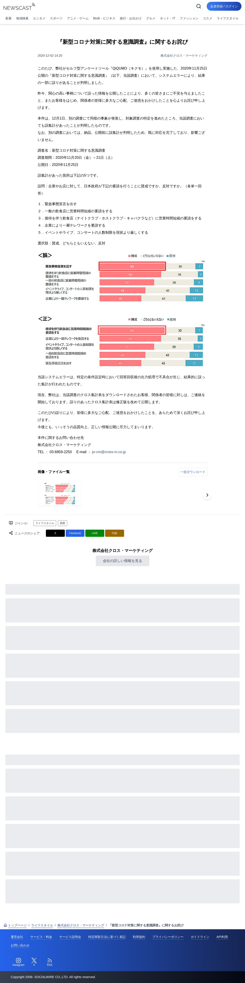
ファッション (189, 18)
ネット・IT (167, 18)
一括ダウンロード (192, 472)
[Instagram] (18, 962)
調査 (62, 523)
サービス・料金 (41, 937)
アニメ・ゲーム (78, 18)
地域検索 (22, 18)
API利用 (222, 937)
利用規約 (139, 937)
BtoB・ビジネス (104, 18)
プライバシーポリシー (168, 937)
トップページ (15, 925)
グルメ (150, 18)
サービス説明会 (70, 937)
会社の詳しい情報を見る (122, 561)
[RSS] (49, 962)
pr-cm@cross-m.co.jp (109, 452)
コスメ (207, 18)
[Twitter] (34, 962)
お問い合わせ (20, 945)
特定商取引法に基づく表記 (107, 937)
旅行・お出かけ (131, 18)
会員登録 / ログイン (224, 6)
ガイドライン (200, 937)
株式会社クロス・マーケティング (184, 55)
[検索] (198, 6)
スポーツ (56, 18)
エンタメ (39, 18)
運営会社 (17, 937)
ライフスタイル (228, 18)
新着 (8, 18)
